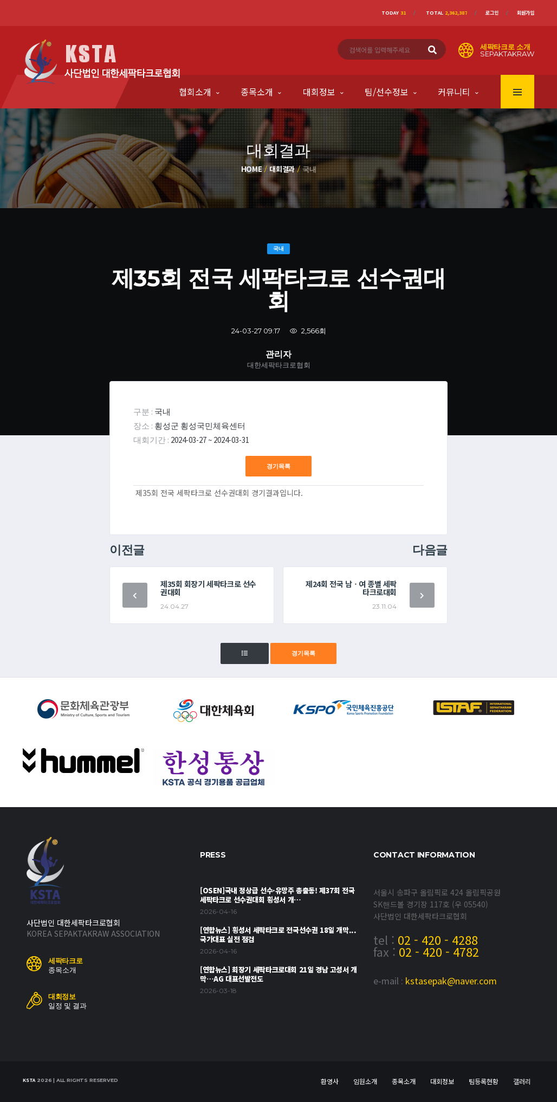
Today (393, 12)
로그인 (491, 12)
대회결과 (282, 169)
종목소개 (257, 91)
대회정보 (319, 91)
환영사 (330, 1081)
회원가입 (525, 12)
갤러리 (522, 1081)
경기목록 (278, 466)
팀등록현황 (483, 1081)
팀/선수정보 (387, 91)
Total (446, 12)
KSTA (29, 1080)
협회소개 (195, 91)
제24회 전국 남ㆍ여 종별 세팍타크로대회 (351, 587)
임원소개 (365, 1081)
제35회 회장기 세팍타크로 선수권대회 (208, 587)
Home (251, 169)
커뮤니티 (454, 91)
